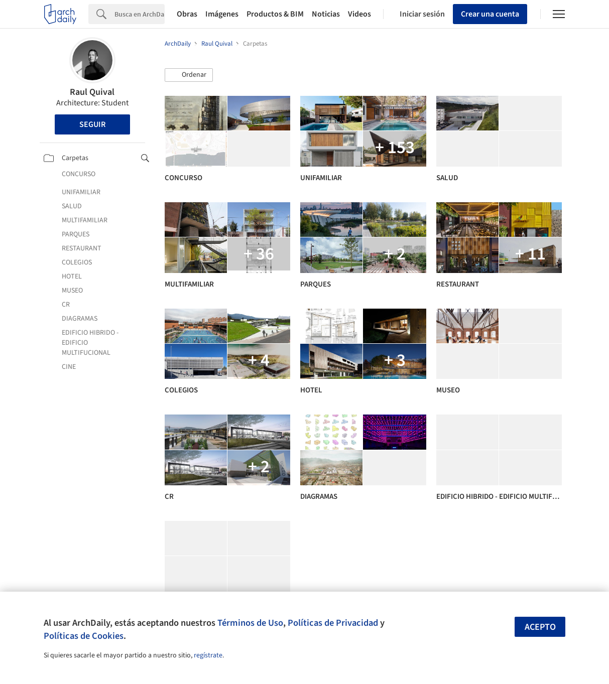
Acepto (540, 627)
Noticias (326, 14)
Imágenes (221, 14)
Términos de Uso (250, 622)
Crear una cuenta (490, 14)
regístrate (208, 655)
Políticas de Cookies (84, 635)
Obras (187, 14)
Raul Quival (92, 92)
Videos (359, 14)
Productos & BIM (275, 14)
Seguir (92, 124)
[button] (189, 75)
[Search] (139, 14)
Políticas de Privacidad (333, 622)
